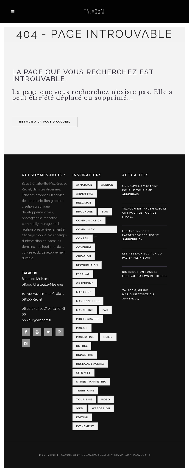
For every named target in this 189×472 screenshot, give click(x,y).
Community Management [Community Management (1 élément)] (86, 230)
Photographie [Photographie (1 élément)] (88, 319)
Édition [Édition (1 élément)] (82, 417)
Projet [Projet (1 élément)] (82, 328)
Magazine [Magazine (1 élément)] (84, 292)
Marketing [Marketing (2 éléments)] (85, 310)
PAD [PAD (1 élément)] (105, 310)
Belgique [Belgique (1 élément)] (83, 202)
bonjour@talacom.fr (36, 320)
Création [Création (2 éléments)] (83, 256)
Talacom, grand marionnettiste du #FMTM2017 (138, 294)
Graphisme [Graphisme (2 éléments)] (85, 283)
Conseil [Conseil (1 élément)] (82, 238)
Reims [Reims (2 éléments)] (108, 336)
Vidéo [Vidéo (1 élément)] (105, 399)
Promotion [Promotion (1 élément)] (85, 336)
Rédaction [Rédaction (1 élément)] (84, 354)
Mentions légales (97, 455)
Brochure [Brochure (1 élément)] (84, 211)
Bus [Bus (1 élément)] (105, 211)
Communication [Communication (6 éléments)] (89, 220)
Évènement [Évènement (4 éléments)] (85, 426)
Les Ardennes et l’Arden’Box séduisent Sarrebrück (140, 235)
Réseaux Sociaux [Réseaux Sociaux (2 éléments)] (90, 363)
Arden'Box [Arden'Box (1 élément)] (84, 193)
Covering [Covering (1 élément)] (84, 247)
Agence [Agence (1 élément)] (107, 184)
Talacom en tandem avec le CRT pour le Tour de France (144, 212)
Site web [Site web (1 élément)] (83, 372)
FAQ (126, 455)
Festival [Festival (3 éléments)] (83, 274)
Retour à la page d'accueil (44, 121)
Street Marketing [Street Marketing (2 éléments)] (91, 381)
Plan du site (142, 455)
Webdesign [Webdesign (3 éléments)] (101, 408)
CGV (117, 455)
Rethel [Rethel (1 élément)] (82, 345)
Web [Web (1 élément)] (79, 408)
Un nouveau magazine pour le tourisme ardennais (140, 190)
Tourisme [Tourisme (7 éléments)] (84, 399)
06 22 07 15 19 (32, 308)
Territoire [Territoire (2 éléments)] (85, 390)
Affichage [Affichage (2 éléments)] (84, 184)
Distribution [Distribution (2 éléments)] (87, 265)
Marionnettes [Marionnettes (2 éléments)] (88, 301)
